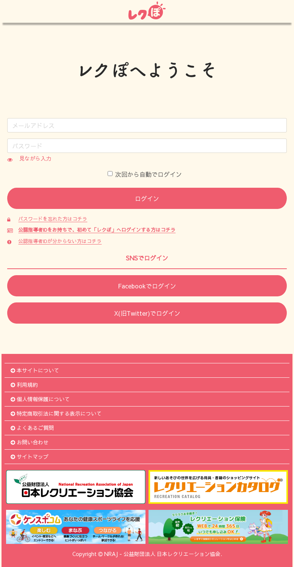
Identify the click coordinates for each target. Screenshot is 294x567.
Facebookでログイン (147, 286)
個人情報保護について (40, 399)
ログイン (147, 198)
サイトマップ (29, 456)
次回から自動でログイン (145, 174)
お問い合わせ (29, 442)
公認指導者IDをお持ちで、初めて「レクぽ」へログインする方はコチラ (96, 229)
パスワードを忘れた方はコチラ (52, 218)
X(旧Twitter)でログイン (147, 313)
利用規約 (24, 384)
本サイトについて (35, 370)
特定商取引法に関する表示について (56, 413)
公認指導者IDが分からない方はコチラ (60, 241)
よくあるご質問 (32, 427)
